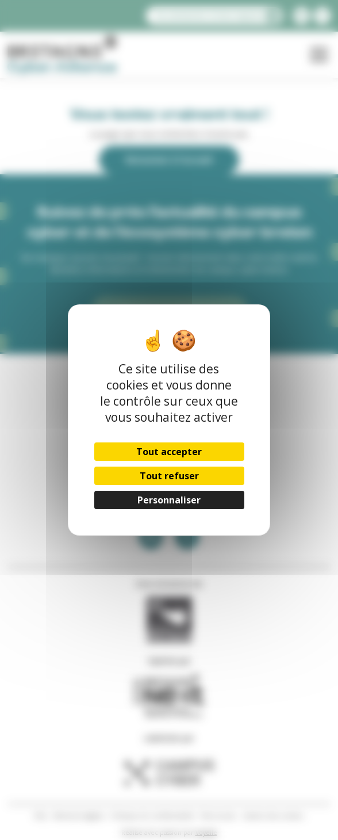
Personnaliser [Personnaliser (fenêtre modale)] (169, 500)
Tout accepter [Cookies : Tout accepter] (169, 451)
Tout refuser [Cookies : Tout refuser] (168, 475)
